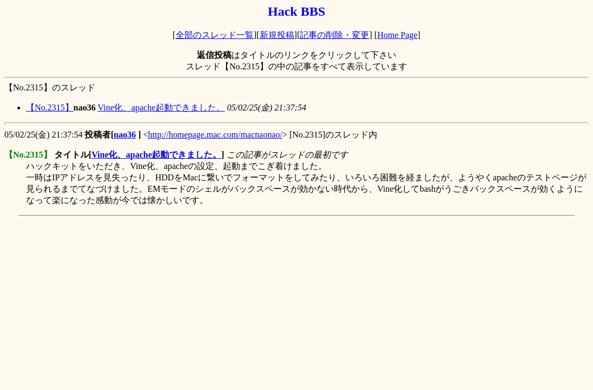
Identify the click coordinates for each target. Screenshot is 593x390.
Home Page (397, 35)
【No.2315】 (50, 107)
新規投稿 (277, 35)
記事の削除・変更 (334, 35)
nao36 (125, 134)
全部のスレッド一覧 (215, 35)
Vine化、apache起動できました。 (161, 107)
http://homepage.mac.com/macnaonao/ (215, 134)
